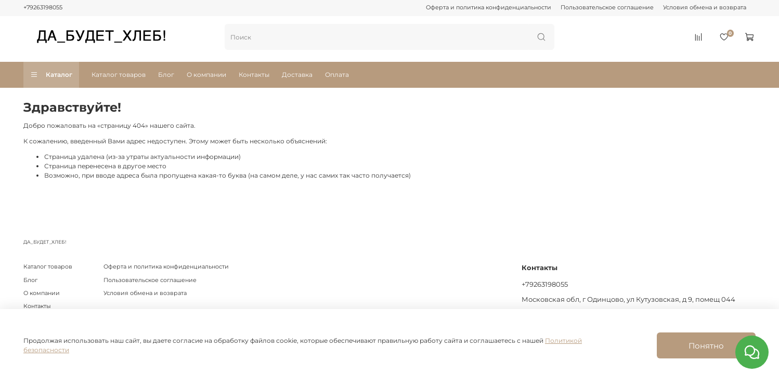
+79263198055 (42, 7)
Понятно (706, 346)
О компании (206, 74)
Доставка (297, 74)
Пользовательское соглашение (607, 7)
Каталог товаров (119, 74)
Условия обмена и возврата (704, 7)
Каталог (51, 75)
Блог (166, 74)
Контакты (254, 74)
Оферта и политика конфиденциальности (488, 7)
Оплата (337, 74)
